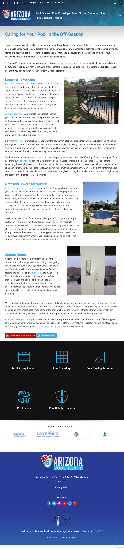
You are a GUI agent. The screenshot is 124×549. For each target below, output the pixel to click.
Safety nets (10, 188)
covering (69, 63)
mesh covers (27, 188)
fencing (60, 63)
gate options (84, 63)
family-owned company (21, 83)
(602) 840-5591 (36, 3)
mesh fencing (15, 141)
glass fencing (24, 161)
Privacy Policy (62, 487)
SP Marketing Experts (68, 537)
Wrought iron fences (15, 114)
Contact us (45, 326)
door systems (36, 272)
